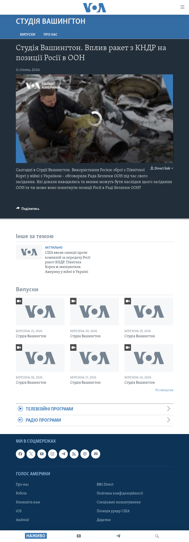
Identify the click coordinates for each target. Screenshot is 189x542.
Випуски (27, 35)
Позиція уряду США (113, 511)
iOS (19, 511)
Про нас (50, 35)
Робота (21, 493)
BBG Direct (105, 484)
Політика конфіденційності (120, 493)
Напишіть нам (28, 502)
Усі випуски (164, 390)
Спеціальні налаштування (119, 502)
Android (22, 520)
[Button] (28, 209)
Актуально (53, 248)
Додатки (104, 520)
